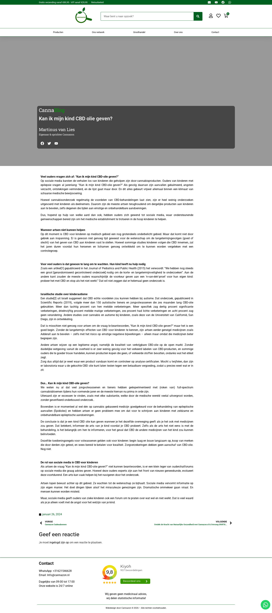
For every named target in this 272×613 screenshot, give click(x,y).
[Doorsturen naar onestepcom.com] (136, 306)
